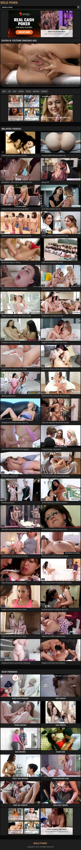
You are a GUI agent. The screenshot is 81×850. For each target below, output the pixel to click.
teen (4, 91)
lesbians (44, 91)
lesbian (21, 91)
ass (9, 91)
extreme (36, 91)
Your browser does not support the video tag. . (40, 66)
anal (14, 91)
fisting (28, 91)
